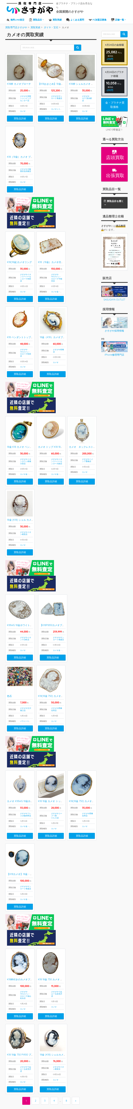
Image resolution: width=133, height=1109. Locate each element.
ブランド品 (13, 1046)
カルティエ (17, 1069)
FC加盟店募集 (82, 1059)
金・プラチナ (62, 273)
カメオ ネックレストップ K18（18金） (91, 411)
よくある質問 (82, 1051)
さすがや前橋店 (58, 332)
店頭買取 (114, 154)
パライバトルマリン (28, 669)
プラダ (14, 1073)
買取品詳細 (20, 116)
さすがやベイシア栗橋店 (87, 425)
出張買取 (114, 172)
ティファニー (18, 1076)
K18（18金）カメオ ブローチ (22, 155)
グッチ (14, 1065)
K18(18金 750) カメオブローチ (54, 643)
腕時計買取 (13, 1080)
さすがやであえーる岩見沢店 (56, 907)
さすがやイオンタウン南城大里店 (25, 426)
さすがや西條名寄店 (56, 657)
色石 (9, 643)
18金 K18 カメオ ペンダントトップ (25, 411)
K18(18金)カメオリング (19, 243)
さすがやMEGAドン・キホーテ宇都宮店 (56, 259)
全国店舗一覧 (82, 1047)
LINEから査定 (82, 1044)
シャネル (16, 1061)
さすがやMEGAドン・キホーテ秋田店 (25, 334)
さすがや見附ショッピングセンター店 (25, 97)
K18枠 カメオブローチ (19, 82)
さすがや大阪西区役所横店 (25, 169)
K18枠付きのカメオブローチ (22, 893)
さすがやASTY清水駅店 (87, 97)
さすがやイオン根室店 (25, 498)
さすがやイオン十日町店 (25, 586)
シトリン (60, 108)
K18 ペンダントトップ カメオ (23, 318)
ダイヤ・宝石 (14, 1038)
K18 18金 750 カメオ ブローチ (54, 893)
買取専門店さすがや (73, 1100)
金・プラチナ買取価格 (114, 103)
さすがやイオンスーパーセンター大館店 (56, 426)
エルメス (16, 1057)
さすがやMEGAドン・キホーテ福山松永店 (25, 908)
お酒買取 (11, 1084)
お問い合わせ (82, 1055)
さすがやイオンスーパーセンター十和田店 (25, 259)
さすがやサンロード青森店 (56, 96)
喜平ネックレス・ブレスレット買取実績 (39, 1055)
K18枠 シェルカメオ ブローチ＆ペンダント (92, 82)
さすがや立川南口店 (25, 657)
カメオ (23, 110)
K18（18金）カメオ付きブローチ (55, 243)
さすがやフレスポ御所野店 (25, 745)
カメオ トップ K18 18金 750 (53, 411)
